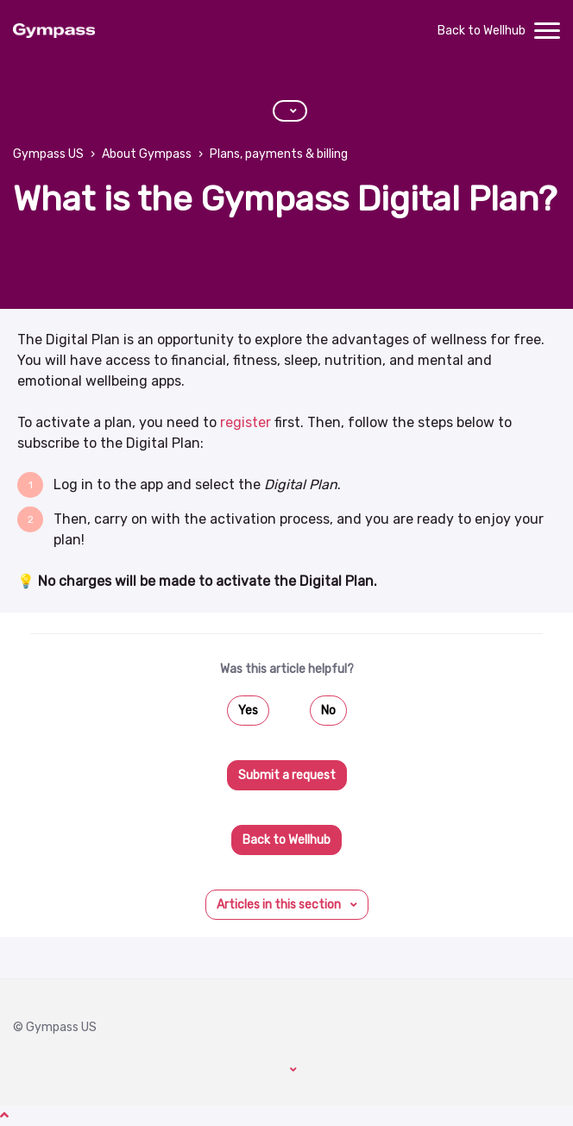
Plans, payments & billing (279, 154)
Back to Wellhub (482, 30)
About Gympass (147, 154)
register (245, 422)
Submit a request (287, 775)
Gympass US (48, 154)
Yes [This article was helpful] (248, 710)
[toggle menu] (547, 31)
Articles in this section (280, 904)
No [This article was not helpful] (328, 710)
